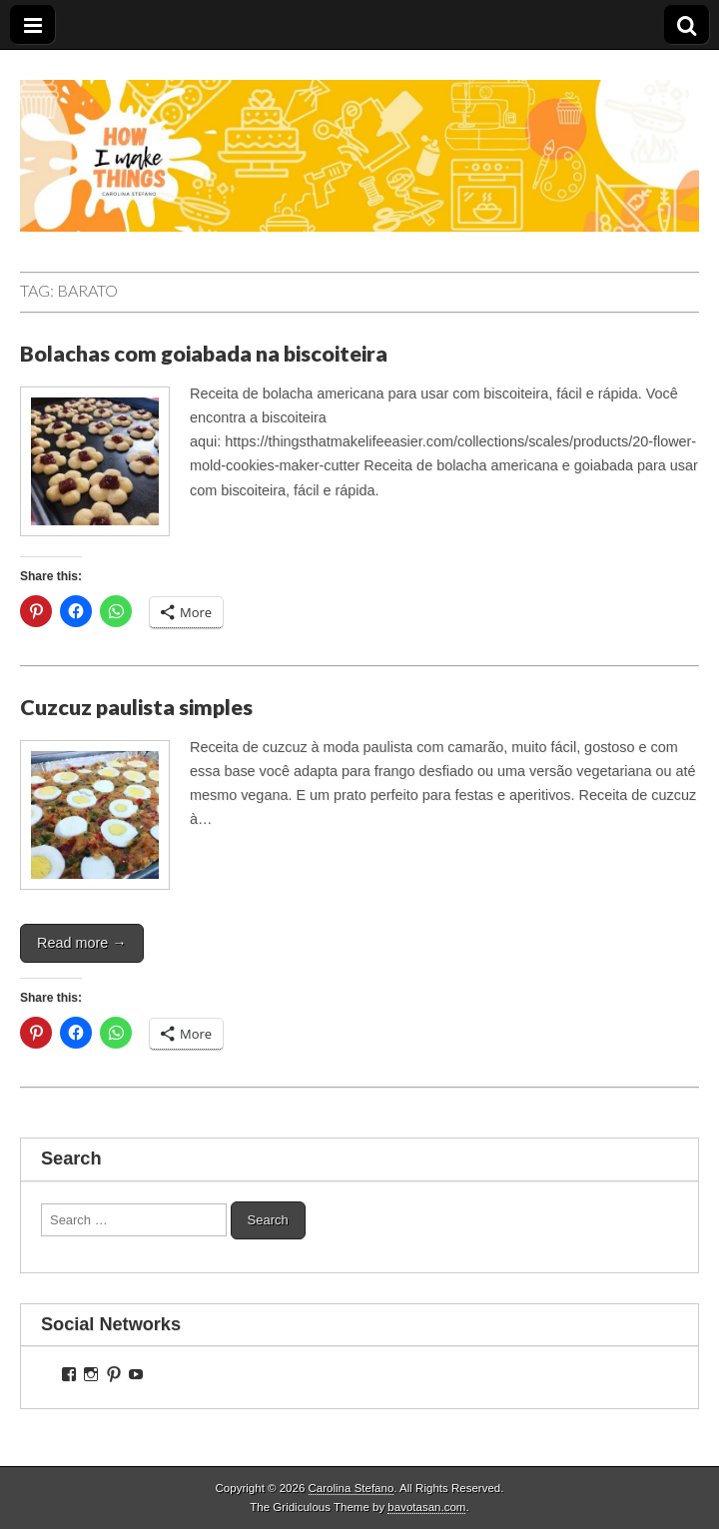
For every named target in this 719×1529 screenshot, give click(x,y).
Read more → (82, 943)
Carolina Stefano (351, 1488)
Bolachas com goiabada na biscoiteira (203, 354)
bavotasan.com (426, 1507)
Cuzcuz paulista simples (136, 707)
